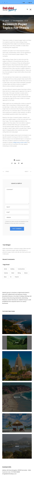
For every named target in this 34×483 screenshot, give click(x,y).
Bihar (17, 366)
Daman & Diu (17, 397)
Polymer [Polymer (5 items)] (17, 277)
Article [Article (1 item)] (5, 269)
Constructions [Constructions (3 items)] (21, 269)
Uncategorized (18, 21)
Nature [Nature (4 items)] (25, 273)
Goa (17, 423)
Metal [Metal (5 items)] (12, 273)
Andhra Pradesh (17, 324)
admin (7, 21)
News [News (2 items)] (5, 277)
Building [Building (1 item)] (12, 269)
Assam (17, 342)
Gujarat (17, 446)
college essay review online (20, 142)
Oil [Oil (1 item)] (10, 277)
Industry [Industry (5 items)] (6, 273)
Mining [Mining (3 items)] (19, 273)
